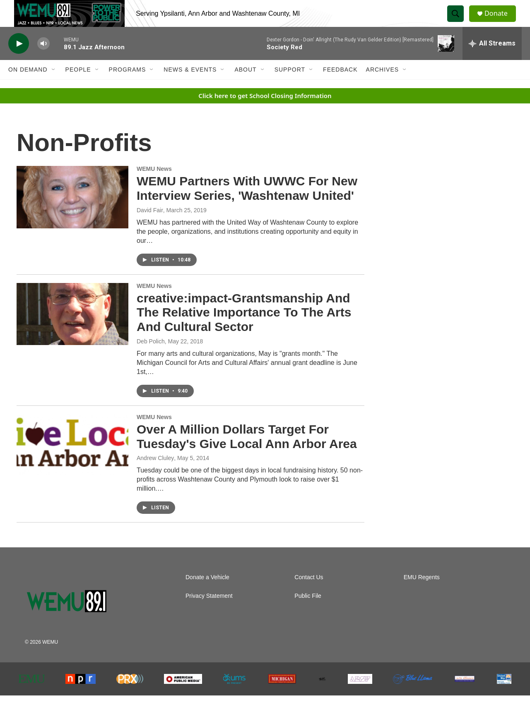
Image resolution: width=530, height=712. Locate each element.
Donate (500, 21)
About (245, 86)
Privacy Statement (209, 612)
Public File (307, 612)
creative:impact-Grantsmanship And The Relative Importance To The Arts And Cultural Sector (244, 329)
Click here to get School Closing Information (264, 112)
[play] (18, 60)
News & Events (190, 86)
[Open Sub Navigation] (54, 86)
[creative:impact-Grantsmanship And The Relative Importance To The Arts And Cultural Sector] (72, 331)
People (78, 86)
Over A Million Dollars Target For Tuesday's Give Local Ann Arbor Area (247, 453)
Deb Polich (151, 358)
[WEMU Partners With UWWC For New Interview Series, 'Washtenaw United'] (72, 213)
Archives (382, 86)
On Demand (28, 86)
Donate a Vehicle (207, 594)
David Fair (150, 226)
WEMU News (154, 185)
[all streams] (492, 60)
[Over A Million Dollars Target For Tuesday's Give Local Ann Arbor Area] (72, 462)
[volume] (43, 60)
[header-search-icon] (458, 22)
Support (290, 86)
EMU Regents (422, 594)
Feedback (340, 86)
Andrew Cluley (155, 474)
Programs (127, 86)
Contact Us (308, 594)
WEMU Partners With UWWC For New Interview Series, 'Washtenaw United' (247, 205)
